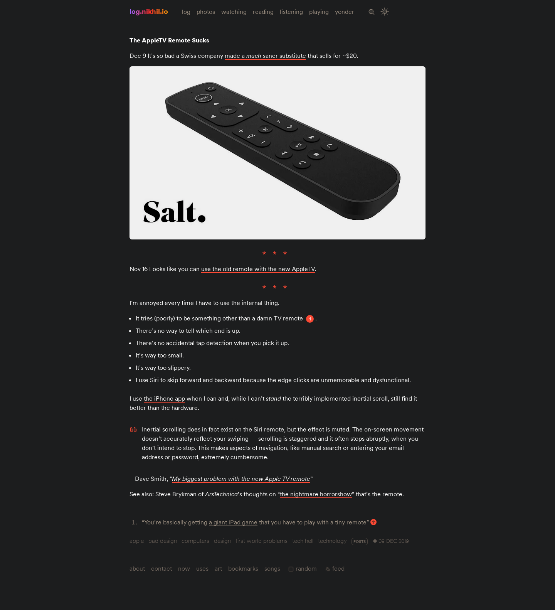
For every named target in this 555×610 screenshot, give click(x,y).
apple (137, 540)
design (222, 540)
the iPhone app (164, 398)
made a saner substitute (265, 55)
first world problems (261, 540)
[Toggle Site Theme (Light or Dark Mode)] (384, 11)
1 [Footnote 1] (310, 319)
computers (195, 540)
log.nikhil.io (149, 11)
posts (359, 541)
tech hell (302, 540)
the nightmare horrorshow (316, 494)
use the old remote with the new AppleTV (258, 269)
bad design (162, 540)
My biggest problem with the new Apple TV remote (241, 478)
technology (332, 540)
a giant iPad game (233, 522)
